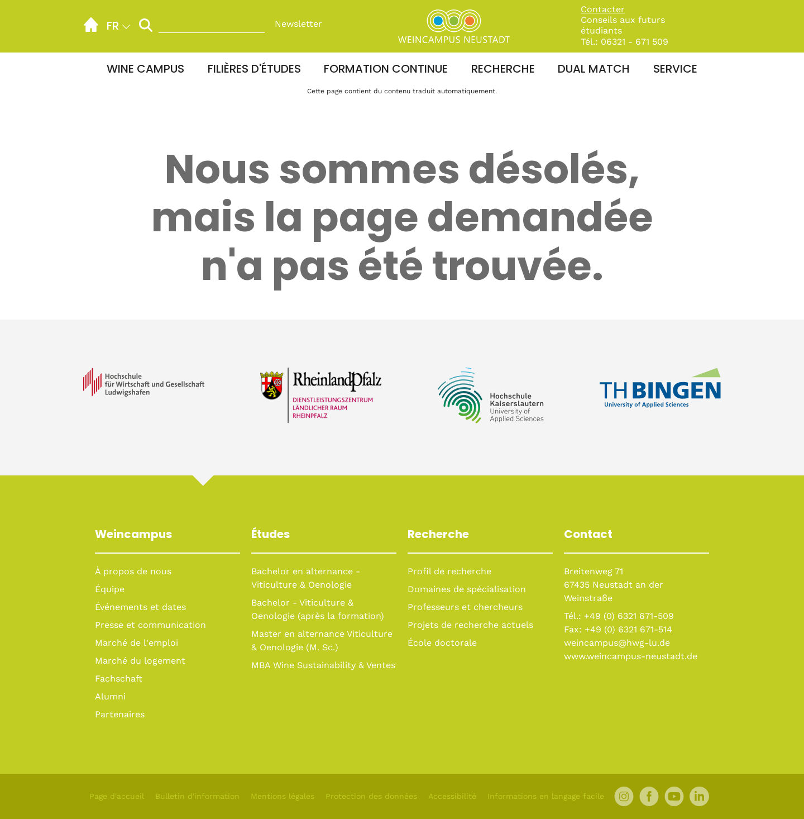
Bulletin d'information (197, 796)
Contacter (603, 9)
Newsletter (298, 23)
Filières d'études (254, 69)
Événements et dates (140, 607)
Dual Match (594, 69)
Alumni (110, 696)
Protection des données (371, 796)
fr (113, 26)
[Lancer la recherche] (146, 24)
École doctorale (442, 642)
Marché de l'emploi (136, 642)
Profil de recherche (449, 571)
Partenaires (120, 714)
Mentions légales (282, 796)
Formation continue (386, 69)
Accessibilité (452, 796)
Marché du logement (140, 660)
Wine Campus (145, 69)
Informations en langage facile (545, 796)
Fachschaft (118, 678)
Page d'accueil (116, 796)
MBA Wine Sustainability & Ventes (323, 665)
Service (675, 69)
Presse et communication (150, 625)
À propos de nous (133, 571)
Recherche (503, 69)
